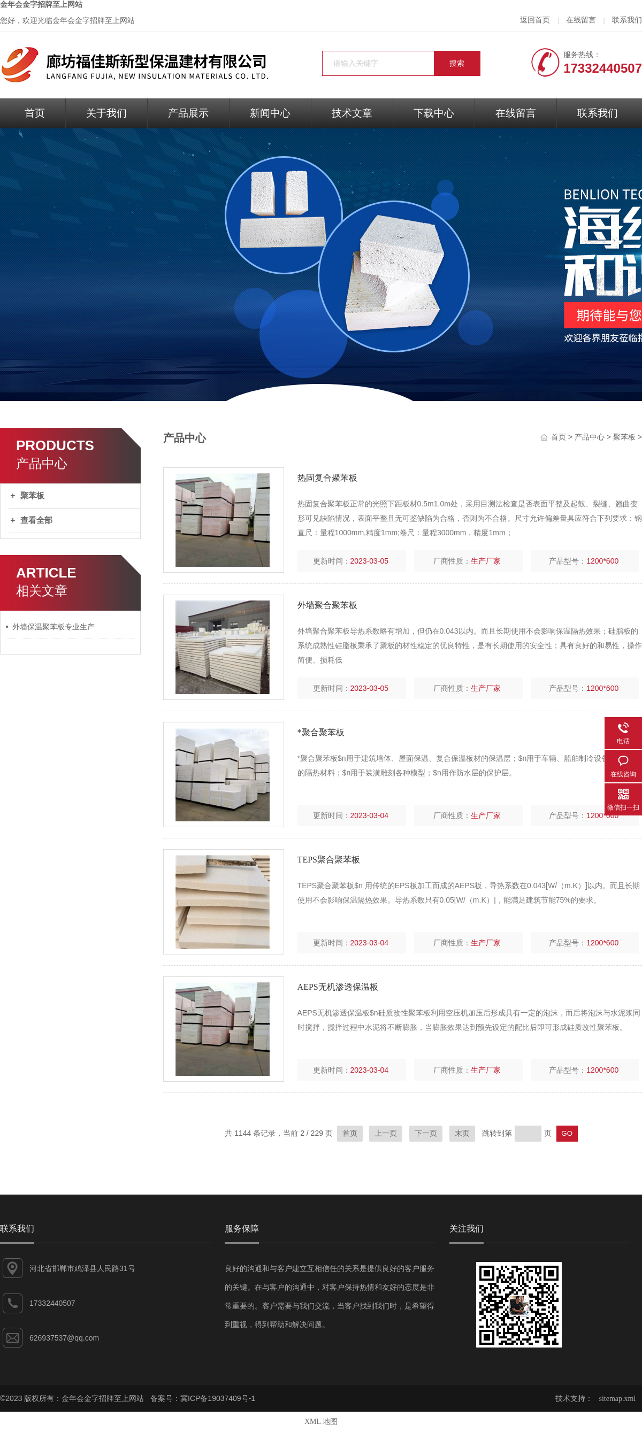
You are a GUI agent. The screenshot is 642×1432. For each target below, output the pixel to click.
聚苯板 (32, 495)
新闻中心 (270, 113)
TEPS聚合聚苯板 (328, 859)
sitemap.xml (617, 1399)
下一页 (426, 1133)
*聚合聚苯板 (321, 732)
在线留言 (581, 20)
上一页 (385, 1133)
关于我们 (106, 113)
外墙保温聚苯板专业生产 (53, 627)
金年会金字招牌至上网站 (41, 5)
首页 (35, 113)
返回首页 (535, 20)
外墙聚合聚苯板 (327, 605)
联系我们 (627, 20)
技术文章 (352, 113)
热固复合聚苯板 (327, 477)
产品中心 (590, 437)
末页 (462, 1133)
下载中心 (434, 113)
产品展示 (188, 113)
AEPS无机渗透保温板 (337, 986)
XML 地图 (321, 1422)
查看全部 (36, 520)
